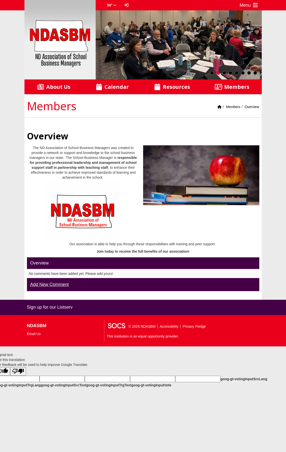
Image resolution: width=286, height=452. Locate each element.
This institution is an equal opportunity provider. (143, 336)
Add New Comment (49, 284)
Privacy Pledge (194, 326)
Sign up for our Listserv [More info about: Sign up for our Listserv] (50, 307)
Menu (249, 5)
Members (233, 107)
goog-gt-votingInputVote (151, 385)
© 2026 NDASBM (142, 326)
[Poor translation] (18, 371)
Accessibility (169, 326)
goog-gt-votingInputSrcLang (243, 379)
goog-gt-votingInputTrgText (108, 385)
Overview (252, 107)
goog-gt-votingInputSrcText (63, 385)
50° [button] (111, 5)
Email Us (34, 334)
